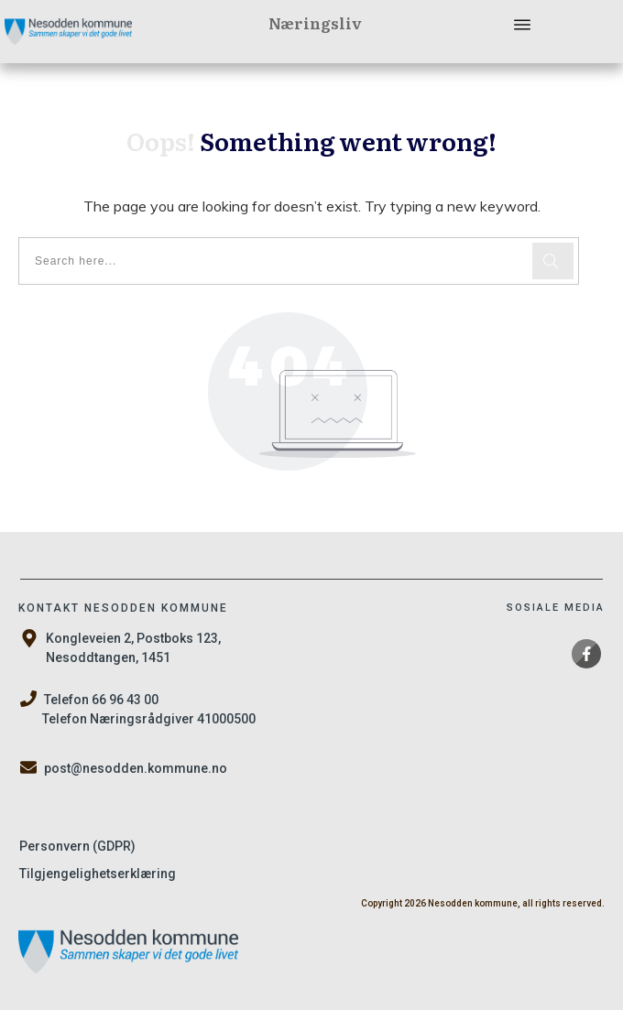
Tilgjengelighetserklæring (97, 873)
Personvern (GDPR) (77, 846)
